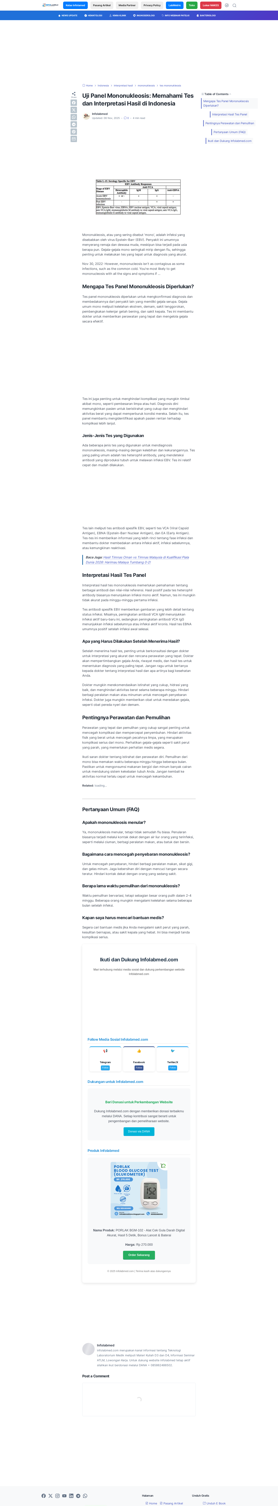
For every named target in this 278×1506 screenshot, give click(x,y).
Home (151, 1503)
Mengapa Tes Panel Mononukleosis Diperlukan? (226, 103)
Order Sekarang (139, 1254)
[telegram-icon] (78, 1496)
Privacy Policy (152, 5)
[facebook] (74, 102)
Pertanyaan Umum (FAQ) (230, 132)
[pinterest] (74, 131)
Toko (192, 5)
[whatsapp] (74, 117)
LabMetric (175, 5)
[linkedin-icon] (71, 1496)
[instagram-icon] (57, 1496)
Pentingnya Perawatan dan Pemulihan (229, 123)
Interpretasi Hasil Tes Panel (229, 114)
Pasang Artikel (102, 5)
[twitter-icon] (50, 1496)
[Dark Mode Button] (227, 5)
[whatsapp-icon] (85, 1496)
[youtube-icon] (64, 1496)
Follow (105, 1067)
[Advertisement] (139, 52)
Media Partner (127, 5)
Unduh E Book (214, 1503)
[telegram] (74, 124)
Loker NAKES (211, 5)
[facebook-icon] (43, 1496)
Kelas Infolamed (75, 5)
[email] (74, 139)
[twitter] (74, 110)
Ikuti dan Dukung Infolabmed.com (230, 141)
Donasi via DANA (139, 1131)
